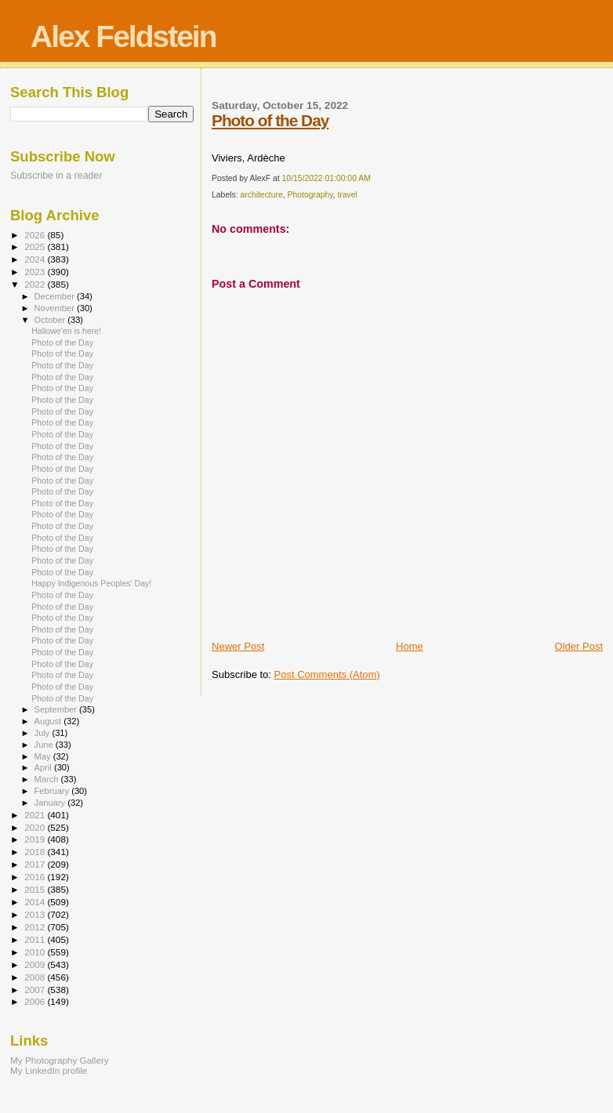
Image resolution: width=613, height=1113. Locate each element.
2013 (35, 914)
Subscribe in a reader (56, 175)
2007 (35, 989)
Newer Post (238, 646)
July (43, 733)
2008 (35, 977)
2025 (35, 246)
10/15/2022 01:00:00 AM (326, 178)
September (57, 709)
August (49, 721)
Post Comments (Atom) (327, 674)
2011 (35, 939)
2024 (35, 259)
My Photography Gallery (59, 1060)
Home (409, 646)
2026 (35, 235)
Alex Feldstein (123, 36)
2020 (35, 827)
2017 (35, 864)
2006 (35, 1001)
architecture (261, 194)
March (47, 779)
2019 (35, 839)
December (55, 296)
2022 (35, 284)
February (53, 791)
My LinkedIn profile (48, 1070)
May (43, 756)
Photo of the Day (270, 120)
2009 (35, 964)
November (55, 308)
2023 (35, 271)
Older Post (579, 646)
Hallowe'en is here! (66, 330)
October (51, 319)
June (45, 744)
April (44, 767)
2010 (35, 952)
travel (347, 194)
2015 (35, 889)
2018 (35, 852)
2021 (35, 815)
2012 (35, 927)
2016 (35, 877)
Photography (310, 194)
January (51, 802)
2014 (35, 902)
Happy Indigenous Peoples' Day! (91, 583)
